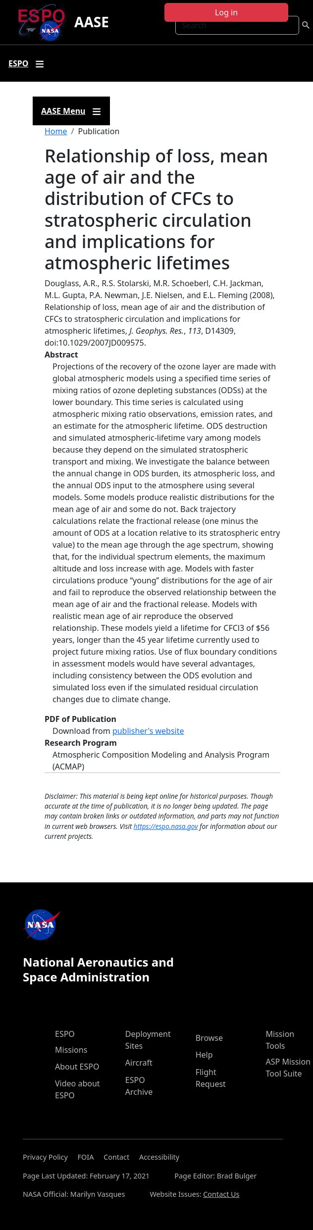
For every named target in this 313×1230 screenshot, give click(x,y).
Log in (226, 12)
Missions (71, 1049)
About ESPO (77, 1066)
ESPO (65, 1033)
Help (204, 1054)
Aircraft (139, 1062)
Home (56, 131)
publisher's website (148, 730)
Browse (209, 1037)
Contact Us (221, 1194)
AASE (91, 21)
